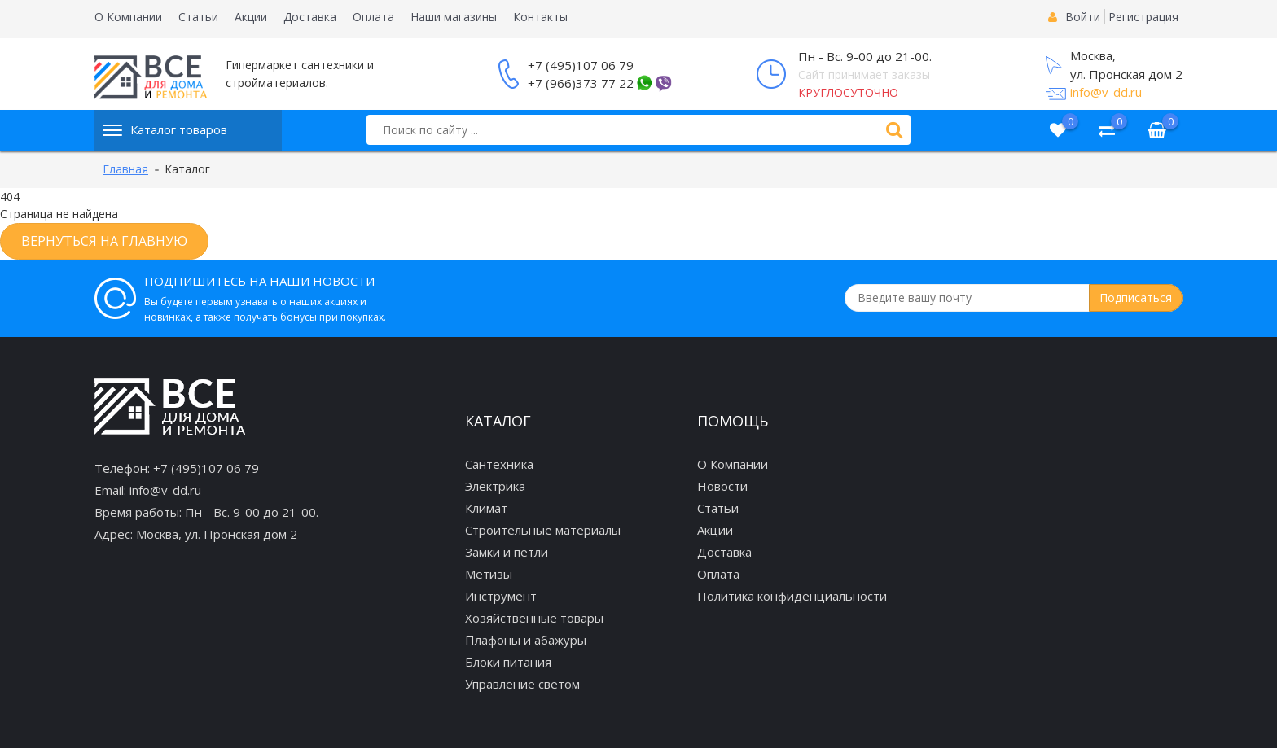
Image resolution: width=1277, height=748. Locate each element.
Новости (722, 486)
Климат (486, 508)
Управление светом (522, 684)
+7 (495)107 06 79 (581, 65)
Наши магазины (453, 16)
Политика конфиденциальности (792, 596)
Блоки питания (508, 662)
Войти (1082, 16)
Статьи (198, 16)
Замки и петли (506, 552)
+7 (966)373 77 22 (581, 83)
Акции (251, 16)
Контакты (540, 16)
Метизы (488, 574)
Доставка (309, 16)
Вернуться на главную (104, 241)
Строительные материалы (543, 530)
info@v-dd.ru (1106, 92)
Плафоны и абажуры (525, 640)
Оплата (373, 16)
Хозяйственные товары (534, 618)
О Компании (128, 16)
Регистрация (1143, 16)
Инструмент (501, 596)
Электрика (495, 486)
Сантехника (499, 464)
